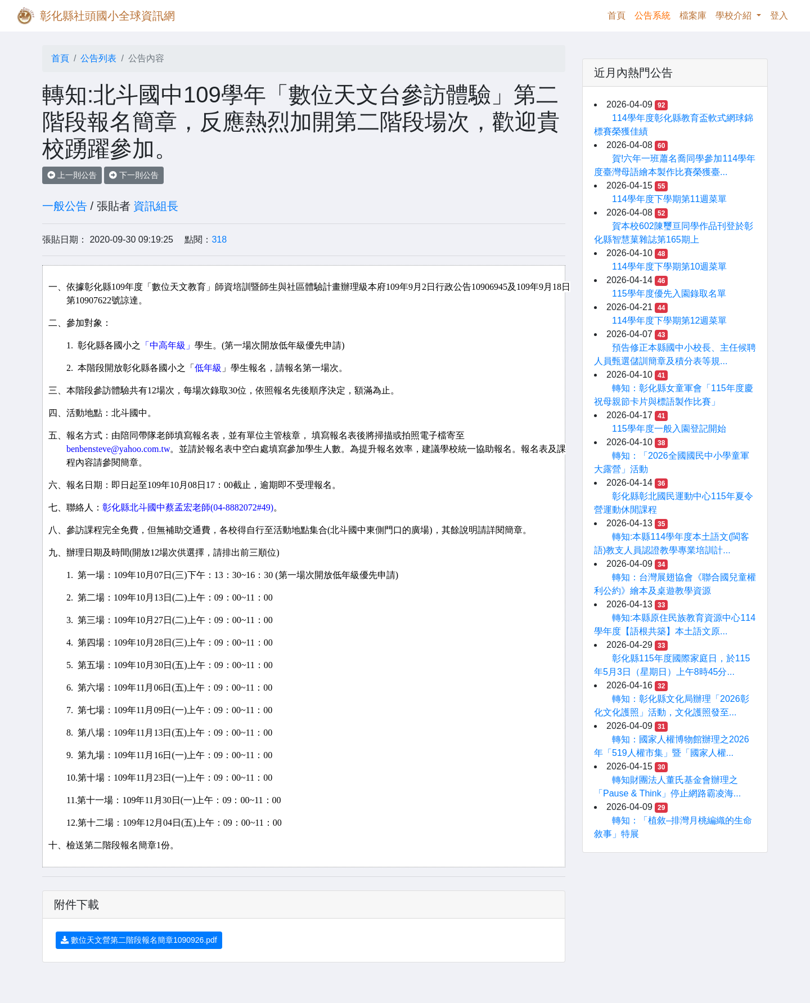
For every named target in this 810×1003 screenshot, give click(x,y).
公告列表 (98, 58)
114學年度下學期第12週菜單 (669, 320)
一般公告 (64, 206)
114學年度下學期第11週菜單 (669, 199)
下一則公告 (134, 175)
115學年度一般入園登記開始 (669, 428)
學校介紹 (735, 15)
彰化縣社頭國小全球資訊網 (107, 16)
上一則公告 (72, 175)
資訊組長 (155, 206)
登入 (779, 15)
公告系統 (652, 15)
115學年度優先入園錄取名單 (669, 293)
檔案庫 (693, 15)
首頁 (619, 14)
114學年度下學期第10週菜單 (669, 266)
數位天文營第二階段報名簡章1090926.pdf (139, 939)
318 (219, 239)
